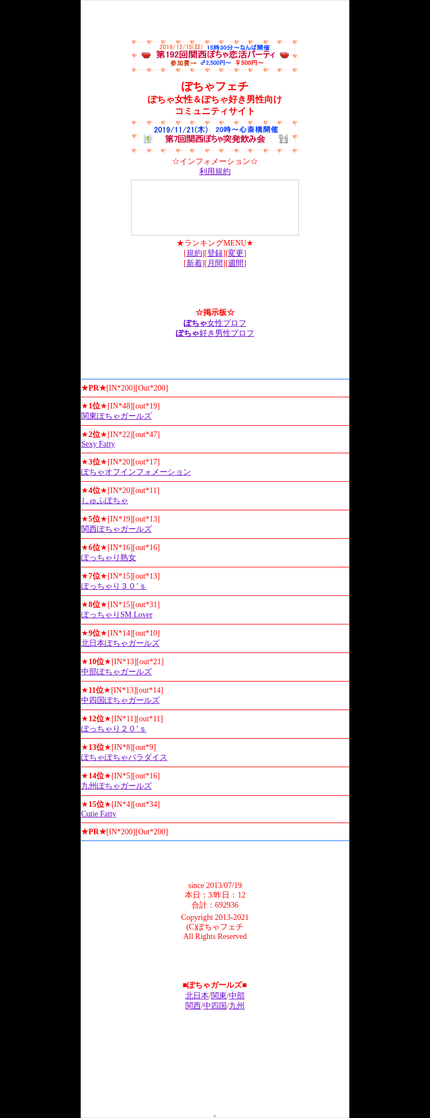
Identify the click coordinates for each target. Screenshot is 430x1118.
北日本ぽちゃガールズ (120, 643)
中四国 (215, 1006)
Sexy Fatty (98, 444)
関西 (193, 1006)
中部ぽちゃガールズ (116, 672)
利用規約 (215, 171)
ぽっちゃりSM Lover (116, 614)
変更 (236, 253)
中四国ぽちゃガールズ (120, 700)
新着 (194, 263)
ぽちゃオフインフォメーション (136, 472)
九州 (237, 1006)
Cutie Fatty (98, 814)
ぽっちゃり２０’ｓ (114, 729)
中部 (237, 996)
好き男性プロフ (215, 333)
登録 (215, 253)
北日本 (197, 996)
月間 (215, 263)
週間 (236, 263)
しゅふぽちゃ (104, 500)
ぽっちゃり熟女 (108, 557)
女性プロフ (215, 323)
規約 (194, 253)
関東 (219, 996)
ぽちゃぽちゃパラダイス (124, 757)
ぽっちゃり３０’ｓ (114, 586)
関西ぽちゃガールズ (116, 529)
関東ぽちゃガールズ (116, 416)
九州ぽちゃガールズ (116, 786)
